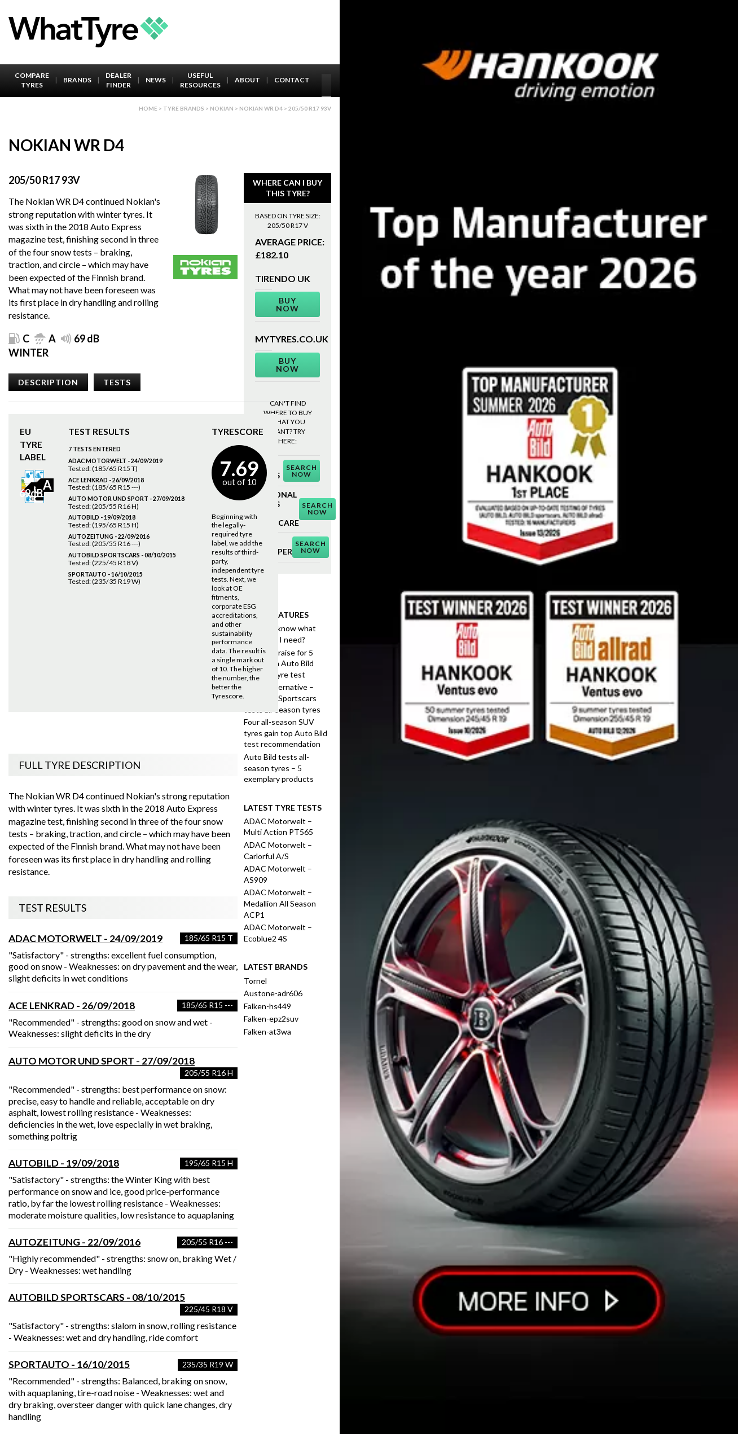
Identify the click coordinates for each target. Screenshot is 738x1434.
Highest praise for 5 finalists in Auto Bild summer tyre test (279, 663)
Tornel (255, 981)
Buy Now (287, 304)
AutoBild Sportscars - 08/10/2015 (96, 1297)
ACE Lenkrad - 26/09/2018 (71, 1005)
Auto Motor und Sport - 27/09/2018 (101, 1061)
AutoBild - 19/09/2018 (63, 1163)
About (247, 80)
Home (148, 108)
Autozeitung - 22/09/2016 (74, 1242)
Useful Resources (200, 80)
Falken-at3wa (267, 1031)
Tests (117, 382)
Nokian (222, 108)
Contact (292, 80)
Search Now (301, 470)
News (156, 80)
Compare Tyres (32, 80)
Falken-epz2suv (271, 1018)
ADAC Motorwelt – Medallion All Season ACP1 (280, 903)
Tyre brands (183, 108)
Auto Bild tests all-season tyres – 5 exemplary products (279, 768)
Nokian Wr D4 (261, 108)
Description (48, 382)
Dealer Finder (118, 80)
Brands (77, 80)
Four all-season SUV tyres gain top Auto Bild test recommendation (285, 733)
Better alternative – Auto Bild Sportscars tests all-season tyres (282, 698)
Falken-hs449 (267, 1006)
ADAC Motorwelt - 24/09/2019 (85, 938)
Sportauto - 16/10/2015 (69, 1364)
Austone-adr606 (273, 993)
